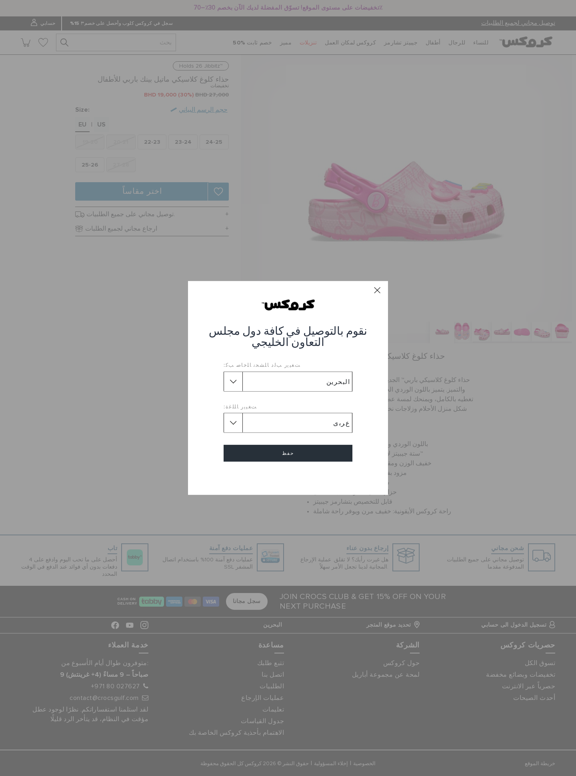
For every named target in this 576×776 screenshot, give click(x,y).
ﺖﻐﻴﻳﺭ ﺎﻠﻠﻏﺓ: (240, 406)
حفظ (288, 453)
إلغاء (288, 476)
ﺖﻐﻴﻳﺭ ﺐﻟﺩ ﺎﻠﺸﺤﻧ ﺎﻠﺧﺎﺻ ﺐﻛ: (262, 365)
